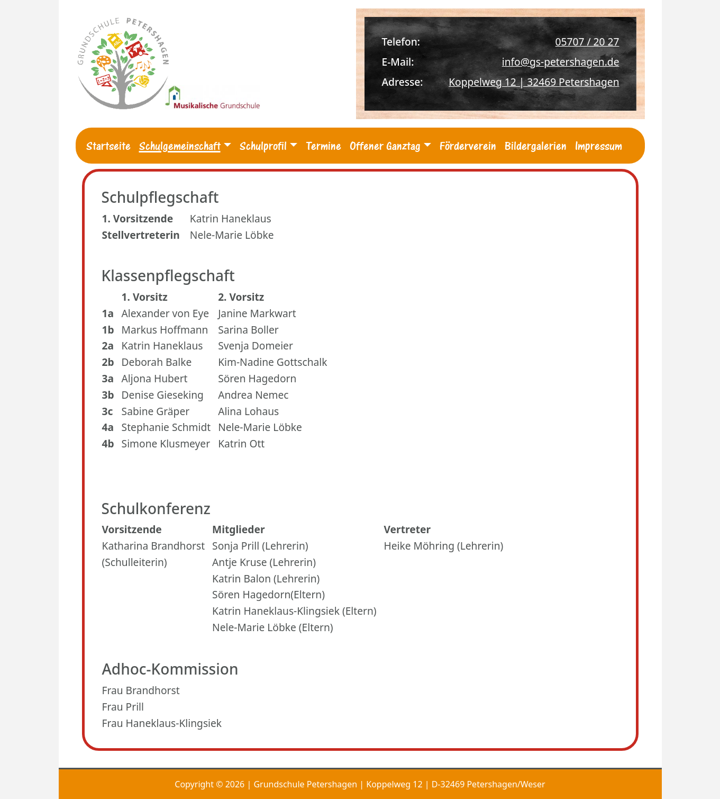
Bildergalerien (536, 145)
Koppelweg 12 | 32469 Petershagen (534, 82)
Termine (323, 145)
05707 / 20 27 (587, 41)
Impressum (598, 145)
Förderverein (468, 145)
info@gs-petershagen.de (560, 62)
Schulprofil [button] (263, 145)
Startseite (108, 145)
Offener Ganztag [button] (385, 145)
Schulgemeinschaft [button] (180, 145)
